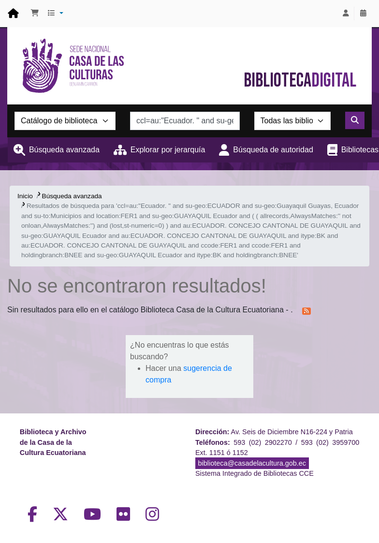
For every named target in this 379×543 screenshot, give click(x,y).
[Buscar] (354, 120)
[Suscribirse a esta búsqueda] (306, 310)
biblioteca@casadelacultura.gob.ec (252, 463)
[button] (35, 13)
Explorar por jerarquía (168, 150)
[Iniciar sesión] (345, 13)
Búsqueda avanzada (64, 150)
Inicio (25, 196)
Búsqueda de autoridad (273, 150)
